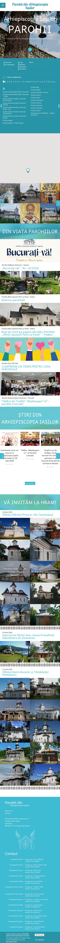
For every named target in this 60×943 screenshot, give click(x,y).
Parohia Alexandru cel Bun (39, 92)
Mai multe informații (11, 941)
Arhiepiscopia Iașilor (12, 821)
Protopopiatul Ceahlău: (15, 905)
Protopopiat (10, 64)
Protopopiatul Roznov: (16, 899)
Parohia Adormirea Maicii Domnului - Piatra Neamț (15, 100)
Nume (31, 62)
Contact (8, 813)
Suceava (23, 69)
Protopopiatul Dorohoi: (15, 916)
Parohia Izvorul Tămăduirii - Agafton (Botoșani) (43, 114)
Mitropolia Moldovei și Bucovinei (17, 818)
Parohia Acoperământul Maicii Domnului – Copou (16, 95)
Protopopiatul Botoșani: (15, 910)
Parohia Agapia (8, 120)
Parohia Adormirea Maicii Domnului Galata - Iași (14, 108)
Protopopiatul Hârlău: (16, 881)
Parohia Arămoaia (36, 108)
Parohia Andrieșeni (37, 100)
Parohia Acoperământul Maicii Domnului (16, 92)
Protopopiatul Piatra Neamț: (14, 887)
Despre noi (9, 811)
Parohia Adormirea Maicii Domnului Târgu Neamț (14, 113)
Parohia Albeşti (36, 90)
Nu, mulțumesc (39, 939)
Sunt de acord (39, 935)
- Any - (12, 77)
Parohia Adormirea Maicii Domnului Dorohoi (14, 104)
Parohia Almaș (35, 97)
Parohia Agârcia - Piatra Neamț (13, 123)
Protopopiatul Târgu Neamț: (14, 894)
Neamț (22, 64)
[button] (28, 170)
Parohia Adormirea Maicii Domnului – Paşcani (15, 117)
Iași (21, 62)
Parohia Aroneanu (36, 105)
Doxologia (8, 823)
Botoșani (23, 67)
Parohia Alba (35, 87)
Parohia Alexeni (36, 95)
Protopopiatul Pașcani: (16, 876)
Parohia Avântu (36, 110)
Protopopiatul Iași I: (16, 859)
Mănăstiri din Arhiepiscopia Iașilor (17, 825)
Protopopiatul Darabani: (15, 921)
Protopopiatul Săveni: (16, 927)
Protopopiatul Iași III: (16, 870)
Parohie (8, 62)
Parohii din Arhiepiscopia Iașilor (30, 6)
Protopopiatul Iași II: (16, 865)
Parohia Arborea (36, 103)
